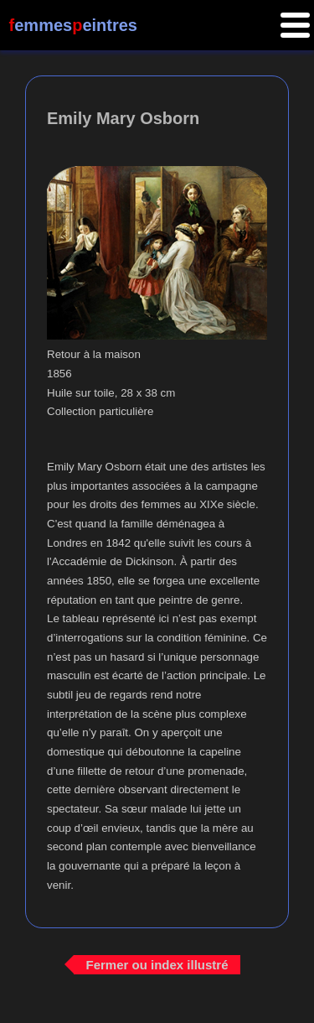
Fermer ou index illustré (156, 965)
